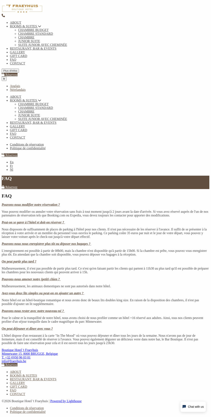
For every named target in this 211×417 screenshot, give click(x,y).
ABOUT (15, 22)
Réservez (10, 74)
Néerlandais (18, 89)
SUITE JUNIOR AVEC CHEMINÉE (42, 45)
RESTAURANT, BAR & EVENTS (33, 48)
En (12, 162)
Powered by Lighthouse (66, 401)
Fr (11, 166)
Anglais (15, 86)
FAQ (13, 59)
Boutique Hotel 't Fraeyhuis (20, 350)
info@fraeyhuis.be (14, 361)
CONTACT (17, 63)
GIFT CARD (18, 56)
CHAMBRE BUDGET (33, 30)
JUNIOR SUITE (29, 41)
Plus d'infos (10, 70)
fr (4, 78)
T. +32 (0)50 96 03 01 (16, 357)
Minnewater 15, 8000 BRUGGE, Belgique (30, 353)
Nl (11, 169)
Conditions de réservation (27, 144)
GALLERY (17, 52)
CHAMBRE (26, 37)
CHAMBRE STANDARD (35, 33)
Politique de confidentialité (28, 148)
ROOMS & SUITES (25, 26)
